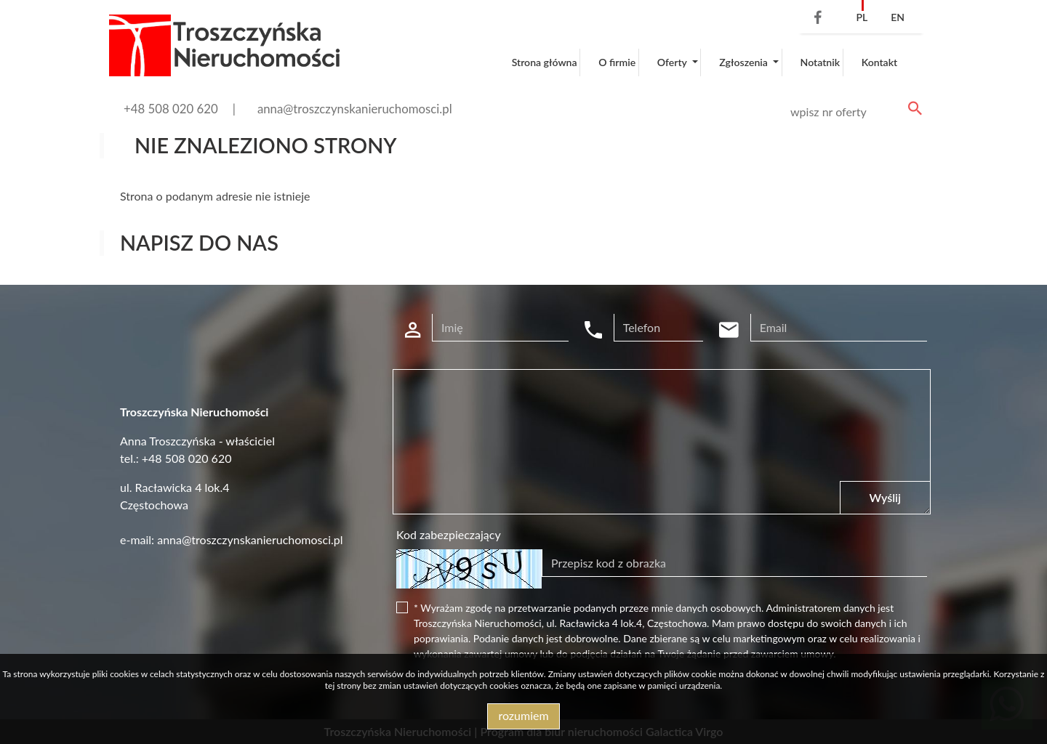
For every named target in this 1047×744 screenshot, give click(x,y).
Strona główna (544, 62)
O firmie (616, 62)
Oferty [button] (673, 62)
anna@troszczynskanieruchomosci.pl (354, 108)
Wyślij (885, 497)
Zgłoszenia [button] (744, 62)
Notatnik (821, 62)
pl (861, 17)
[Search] (853, 112)
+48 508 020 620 (171, 108)
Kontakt (880, 62)
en (897, 17)
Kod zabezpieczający (448, 534)
